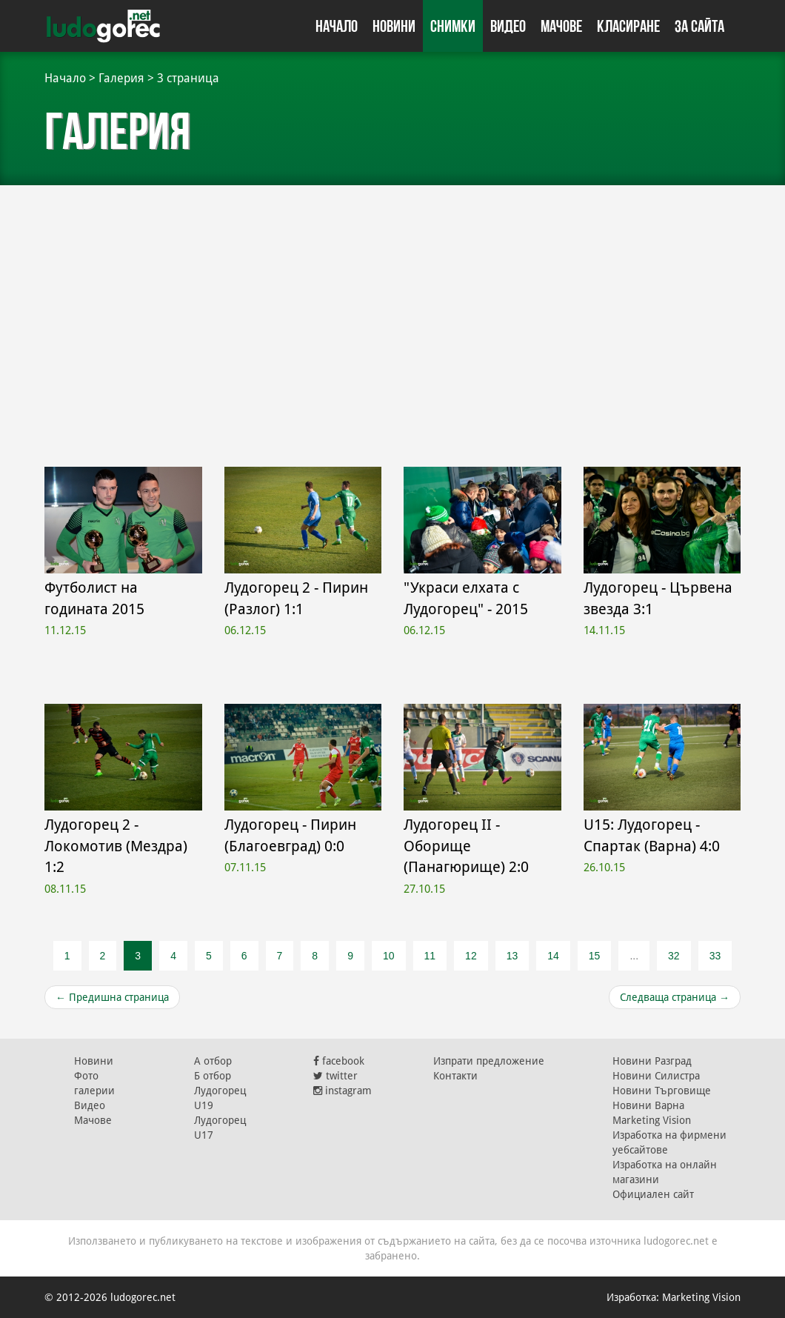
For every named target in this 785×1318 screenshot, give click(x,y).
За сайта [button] (699, 26)
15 (595, 956)
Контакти (455, 1076)
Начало (336, 26)
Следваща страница (674, 997)
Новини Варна (648, 1105)
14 (553, 956)
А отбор (213, 1061)
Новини (394, 26)
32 (674, 956)
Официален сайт (653, 1194)
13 (512, 956)
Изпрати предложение (488, 1061)
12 (471, 956)
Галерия (121, 78)
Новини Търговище (661, 1090)
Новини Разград (652, 1061)
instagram (342, 1090)
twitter (335, 1076)
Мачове (561, 26)
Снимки (452, 26)
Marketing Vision (651, 1120)
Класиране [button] (628, 26)
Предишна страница (112, 997)
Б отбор (212, 1076)
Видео (508, 26)
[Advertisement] (392, 318)
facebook (338, 1061)
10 (389, 956)
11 (430, 956)
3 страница (188, 78)
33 (715, 956)
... (633, 956)
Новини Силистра (656, 1076)
